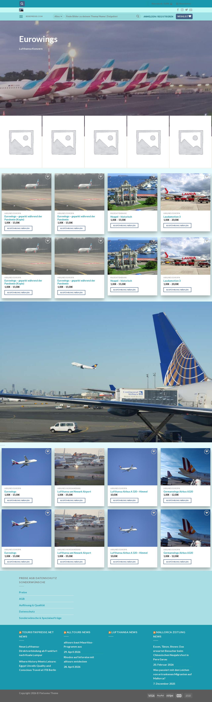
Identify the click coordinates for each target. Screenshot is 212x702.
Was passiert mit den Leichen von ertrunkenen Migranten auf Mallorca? (172, 674)
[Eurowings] (26, 466)
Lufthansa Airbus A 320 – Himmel (129, 491)
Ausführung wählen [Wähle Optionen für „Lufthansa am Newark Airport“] (71, 500)
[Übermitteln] (138, 16)
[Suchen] (22, 3)
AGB (22, 598)
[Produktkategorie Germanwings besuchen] (63, 142)
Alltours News (78, 632)
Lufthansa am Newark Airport (74, 491)
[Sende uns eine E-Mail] (190, 9)
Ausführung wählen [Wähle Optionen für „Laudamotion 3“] (177, 225)
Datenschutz (27, 611)
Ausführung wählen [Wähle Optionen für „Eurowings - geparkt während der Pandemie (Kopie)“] (18, 228)
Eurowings (10, 491)
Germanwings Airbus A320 (178, 491)
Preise (23, 592)
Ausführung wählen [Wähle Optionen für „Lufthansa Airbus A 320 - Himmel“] (124, 500)
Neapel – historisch (121, 216)
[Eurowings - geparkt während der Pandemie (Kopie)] (26, 192)
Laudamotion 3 (172, 216)
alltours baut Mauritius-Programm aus (78, 644)
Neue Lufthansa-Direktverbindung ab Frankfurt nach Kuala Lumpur (38, 650)
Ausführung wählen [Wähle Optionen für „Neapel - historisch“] (124, 225)
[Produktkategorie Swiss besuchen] (106, 142)
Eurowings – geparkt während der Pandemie (76, 218)
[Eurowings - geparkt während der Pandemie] (79, 192)
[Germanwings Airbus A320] (185, 466)
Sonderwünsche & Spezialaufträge (40, 617)
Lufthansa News (124, 632)
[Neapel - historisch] (132, 192)
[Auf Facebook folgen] (178, 9)
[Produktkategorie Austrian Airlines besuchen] (148, 142)
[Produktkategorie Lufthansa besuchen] (21, 142)
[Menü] (21, 16)
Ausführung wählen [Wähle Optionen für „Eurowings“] (18, 500)
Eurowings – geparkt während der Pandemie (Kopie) (23, 218)
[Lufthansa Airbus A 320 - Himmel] (132, 466)
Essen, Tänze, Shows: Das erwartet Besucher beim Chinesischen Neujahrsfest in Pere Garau (171, 653)
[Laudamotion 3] (185, 192)
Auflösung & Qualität (32, 605)
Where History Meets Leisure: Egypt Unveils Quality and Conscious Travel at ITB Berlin (37, 665)
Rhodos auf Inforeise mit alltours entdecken (79, 659)
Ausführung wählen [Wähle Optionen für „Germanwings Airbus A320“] (177, 500)
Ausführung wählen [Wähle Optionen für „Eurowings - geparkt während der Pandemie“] (71, 228)
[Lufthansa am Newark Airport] (79, 466)
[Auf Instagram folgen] (182, 9)
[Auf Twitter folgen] (186, 9)
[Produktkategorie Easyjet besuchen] (190, 142)
